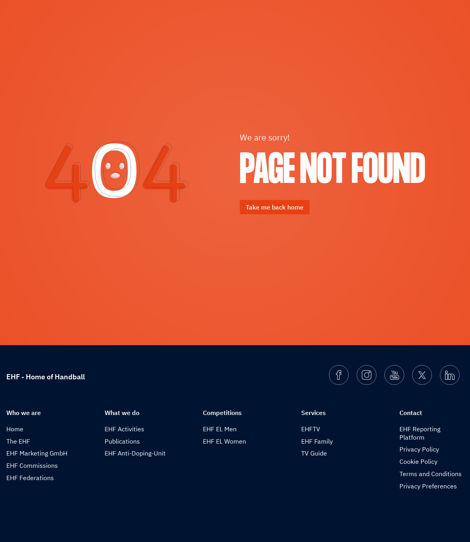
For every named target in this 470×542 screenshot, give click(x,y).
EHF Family (317, 441)
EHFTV (310, 429)
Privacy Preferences (428, 486)
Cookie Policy (418, 461)
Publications (122, 441)
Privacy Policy (419, 449)
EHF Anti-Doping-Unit (135, 453)
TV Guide (314, 453)
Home (14, 429)
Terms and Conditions (430, 474)
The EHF (18, 441)
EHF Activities (124, 429)
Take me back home (275, 207)
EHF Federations (30, 478)
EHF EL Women (224, 441)
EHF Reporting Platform (419, 433)
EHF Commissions (32, 465)
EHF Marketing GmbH (36, 453)
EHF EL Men (220, 429)
